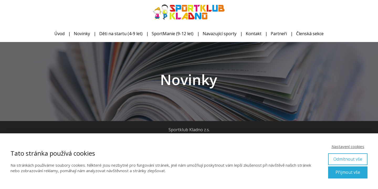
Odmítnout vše (347, 159)
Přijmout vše (347, 172)
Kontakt (253, 33)
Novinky (82, 33)
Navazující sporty (220, 33)
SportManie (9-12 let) (172, 33)
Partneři (279, 33)
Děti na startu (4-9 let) (121, 33)
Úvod (59, 33)
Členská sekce (310, 33)
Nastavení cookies (348, 146)
